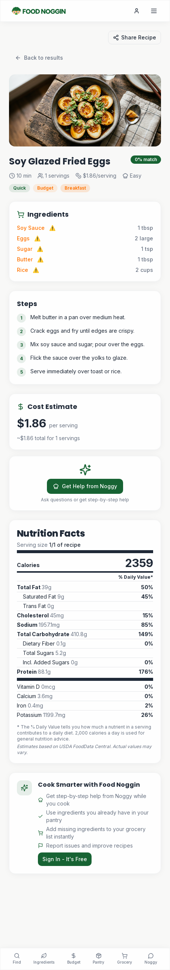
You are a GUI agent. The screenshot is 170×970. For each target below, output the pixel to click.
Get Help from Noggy (85, 486)
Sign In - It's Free (64, 859)
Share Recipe (134, 37)
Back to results (39, 57)
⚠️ (52, 228)
